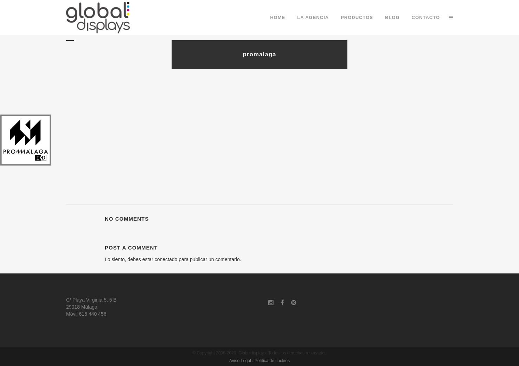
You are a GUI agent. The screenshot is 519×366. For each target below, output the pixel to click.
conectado (166, 259)
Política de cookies (272, 360)
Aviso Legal (240, 360)
